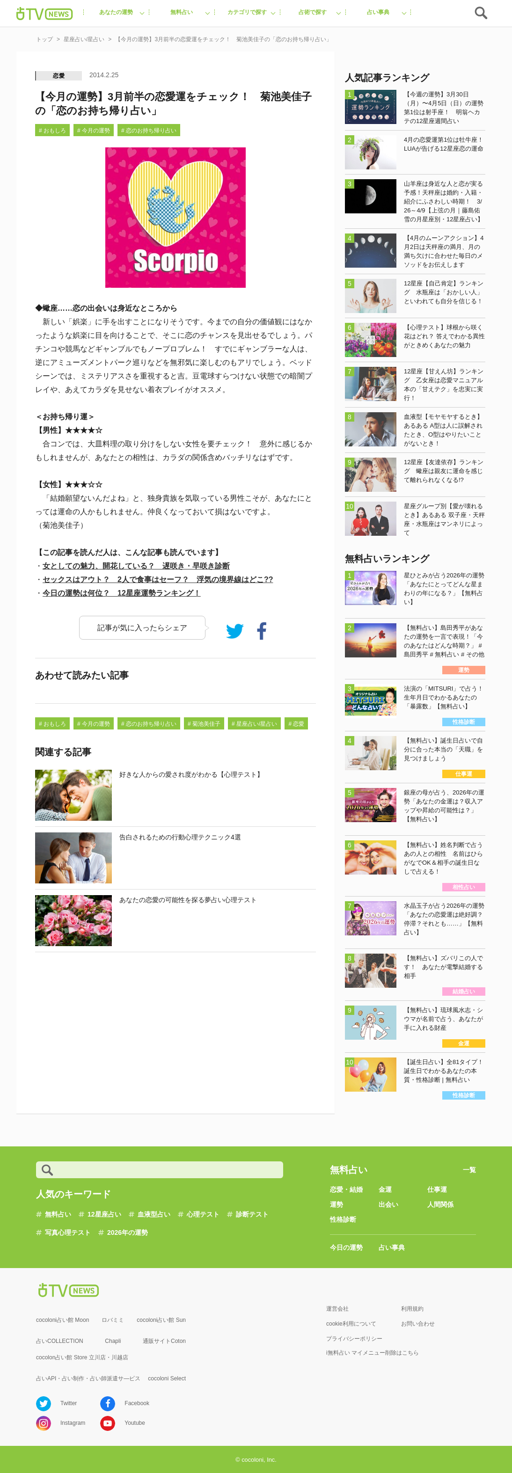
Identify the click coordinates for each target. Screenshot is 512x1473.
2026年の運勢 (127, 1232)
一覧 (469, 1170)
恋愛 (59, 76)
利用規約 (412, 1308)
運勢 (336, 1204)
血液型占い (154, 1214)
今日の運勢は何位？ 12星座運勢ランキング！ (122, 593)
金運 (385, 1189)
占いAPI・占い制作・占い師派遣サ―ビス (88, 1378)
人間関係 (440, 1204)
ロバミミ (113, 1320)
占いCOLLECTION (59, 1341)
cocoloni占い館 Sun (161, 1320)
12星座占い (104, 1214)
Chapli (113, 1341)
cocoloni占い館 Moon (62, 1320)
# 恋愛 (296, 724)
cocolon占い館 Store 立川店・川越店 (82, 1357)
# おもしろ (52, 130)
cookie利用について (351, 1323)
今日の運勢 (346, 1247)
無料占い (58, 1214)
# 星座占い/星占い (254, 724)
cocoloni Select (167, 1378)
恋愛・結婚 (346, 1189)
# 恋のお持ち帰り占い (148, 130)
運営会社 (337, 1308)
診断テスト (252, 1214)
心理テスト (203, 1214)
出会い (388, 1204)
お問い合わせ (418, 1323)
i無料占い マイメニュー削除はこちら (372, 1352)
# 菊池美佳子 (204, 724)
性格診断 (343, 1219)
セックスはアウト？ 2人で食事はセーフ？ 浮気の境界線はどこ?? (158, 579)
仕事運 (437, 1189)
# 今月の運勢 (93, 130)
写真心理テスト (68, 1232)
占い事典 (392, 1247)
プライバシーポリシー (354, 1338)
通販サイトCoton (164, 1341)
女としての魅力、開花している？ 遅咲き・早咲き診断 (136, 566)
